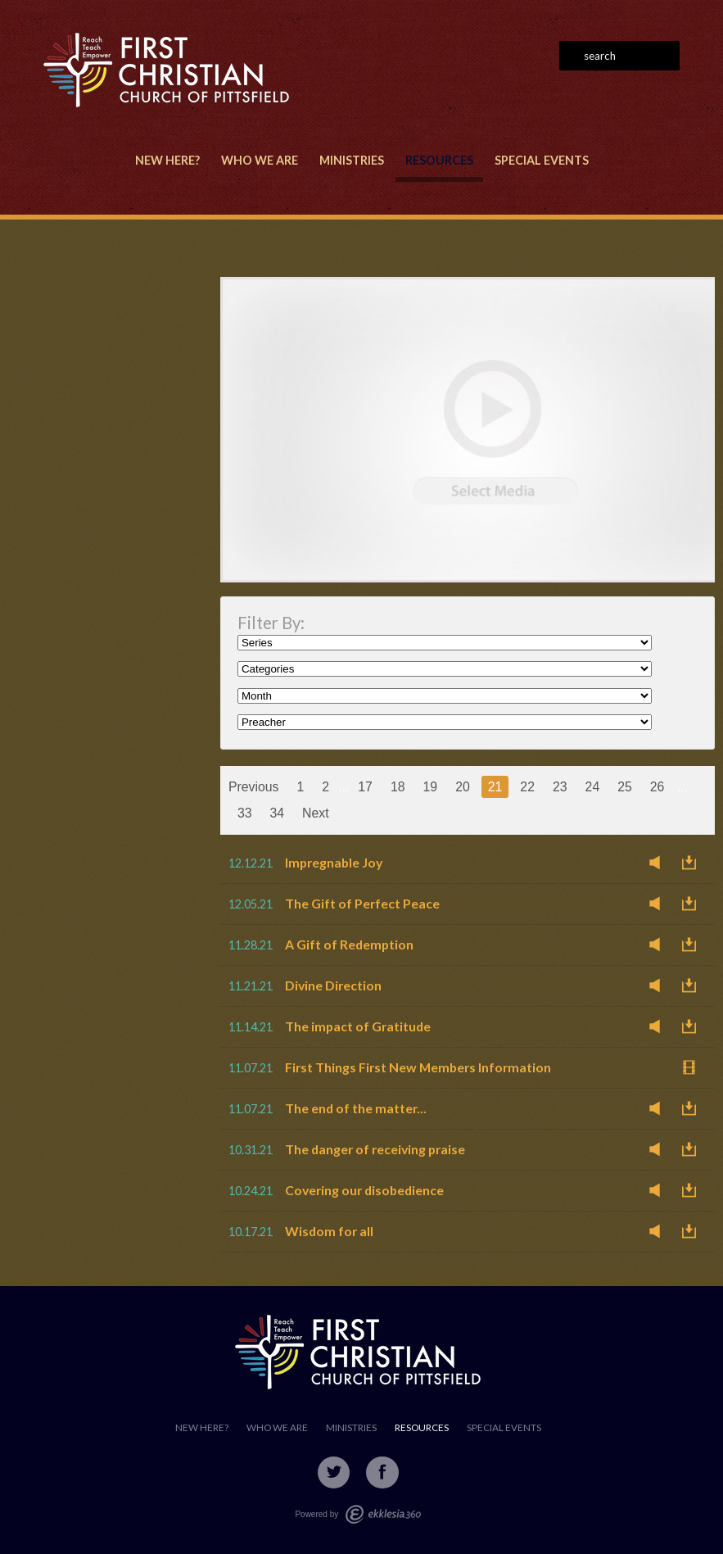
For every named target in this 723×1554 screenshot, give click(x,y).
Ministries (351, 160)
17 (365, 787)
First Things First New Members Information (418, 1067)
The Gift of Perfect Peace (362, 903)
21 (495, 787)
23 (560, 787)
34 (277, 813)
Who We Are (259, 160)
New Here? (167, 160)
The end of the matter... (356, 1108)
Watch (693, 1067)
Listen (659, 862)
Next (315, 813)
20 (462, 787)
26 (657, 787)
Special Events (542, 160)
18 (398, 787)
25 (624, 787)
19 (430, 787)
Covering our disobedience (364, 1190)
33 (244, 813)
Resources (439, 160)
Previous (253, 787)
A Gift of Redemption (349, 944)
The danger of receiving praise (375, 1149)
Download (693, 862)
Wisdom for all (329, 1231)
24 (592, 787)
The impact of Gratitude (358, 1026)
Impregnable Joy (333, 862)
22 (527, 787)
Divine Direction (333, 985)
